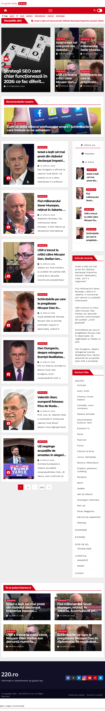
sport (12, 16)
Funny (80, 445)
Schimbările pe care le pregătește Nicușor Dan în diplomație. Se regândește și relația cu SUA (88, 336)
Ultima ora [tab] (88, 145)
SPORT (80, 566)
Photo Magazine (85, 511)
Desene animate (86, 414)
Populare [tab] (88, 153)
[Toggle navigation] (50, 10)
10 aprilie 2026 (66, 54)
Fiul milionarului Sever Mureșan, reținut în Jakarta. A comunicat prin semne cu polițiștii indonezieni (87, 294)
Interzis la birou (85, 451)
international (40, 16)
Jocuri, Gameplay (86, 457)
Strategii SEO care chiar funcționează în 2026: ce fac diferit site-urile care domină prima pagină (25, 84)
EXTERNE (80, 537)
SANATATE (82, 560)
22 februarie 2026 (16, 86)
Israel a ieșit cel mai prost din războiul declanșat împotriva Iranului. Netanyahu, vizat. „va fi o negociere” (25, 611)
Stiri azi (81, 505)
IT (17, 16)
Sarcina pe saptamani (89, 517)
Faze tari (82, 440)
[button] (94, 10)
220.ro (9, 674)
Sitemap (81, 522)
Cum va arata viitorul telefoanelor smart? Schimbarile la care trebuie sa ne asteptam (50, 128)
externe (51, 16)
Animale (81, 385)
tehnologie (60, 16)
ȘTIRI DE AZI (61, 39)
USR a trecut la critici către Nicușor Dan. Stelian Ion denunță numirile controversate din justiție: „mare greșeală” (26, 641)
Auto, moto (83, 391)
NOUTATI (7, 66)
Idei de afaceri (85, 494)
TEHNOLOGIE (21, 123)
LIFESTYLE (81, 556)
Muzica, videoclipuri (88, 462)
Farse (80, 434)
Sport (80, 482)
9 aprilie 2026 (47, 460)
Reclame (81, 477)
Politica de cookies (76, 695)
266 (42, 487)
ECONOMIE (81, 530)
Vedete (81, 488)
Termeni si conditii (95, 695)
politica (29, 16)
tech (22, 16)
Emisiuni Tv (83, 428)
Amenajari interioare (88, 500)
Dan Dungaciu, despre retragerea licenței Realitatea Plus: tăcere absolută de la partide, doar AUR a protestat (87, 355)
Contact (79, 573)
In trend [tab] (88, 162)
